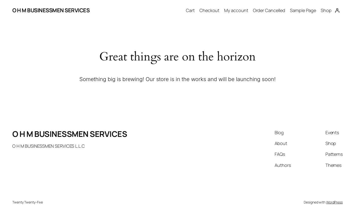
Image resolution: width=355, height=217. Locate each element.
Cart (190, 10)
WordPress (334, 202)
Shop (326, 10)
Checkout (209, 10)
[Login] (337, 10)
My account (236, 10)
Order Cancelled (269, 10)
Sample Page (303, 10)
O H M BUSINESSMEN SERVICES (50, 10)
